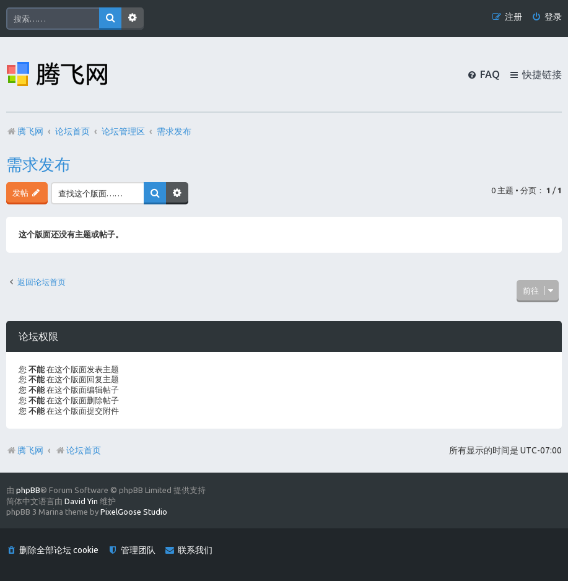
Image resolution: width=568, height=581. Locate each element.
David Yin (81, 501)
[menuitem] (546, 17)
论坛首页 (78, 450)
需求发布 (38, 164)
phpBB (28, 490)
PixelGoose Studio (133, 511)
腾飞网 (30, 450)
